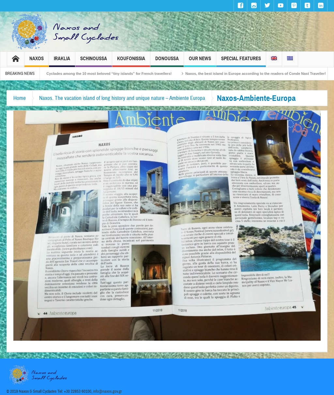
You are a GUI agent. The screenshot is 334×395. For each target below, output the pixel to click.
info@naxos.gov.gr (107, 391)
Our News (200, 61)
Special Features (241, 61)
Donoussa (167, 61)
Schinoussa (93, 61)
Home (19, 98)
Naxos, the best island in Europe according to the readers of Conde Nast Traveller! (261, 73)
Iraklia (62, 61)
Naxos (36, 61)
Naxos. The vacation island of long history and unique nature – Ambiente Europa (122, 98)
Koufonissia (131, 61)
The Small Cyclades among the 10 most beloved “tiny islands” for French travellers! (105, 73)
